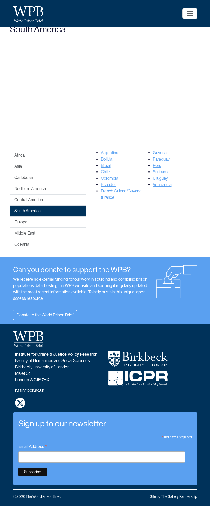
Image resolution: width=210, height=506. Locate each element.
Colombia (109, 178)
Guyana (160, 152)
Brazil (106, 165)
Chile (105, 171)
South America (27, 210)
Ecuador (108, 184)
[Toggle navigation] (189, 13)
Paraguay (161, 159)
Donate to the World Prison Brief (45, 315)
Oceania (21, 244)
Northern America (30, 188)
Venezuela (162, 184)
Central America (28, 199)
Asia (18, 166)
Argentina (109, 152)
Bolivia (106, 159)
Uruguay (160, 178)
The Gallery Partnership (179, 496)
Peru (157, 165)
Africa (19, 155)
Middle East (24, 233)
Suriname (161, 171)
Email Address (32, 447)
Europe (21, 222)
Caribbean (23, 177)
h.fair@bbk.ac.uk (29, 390)
